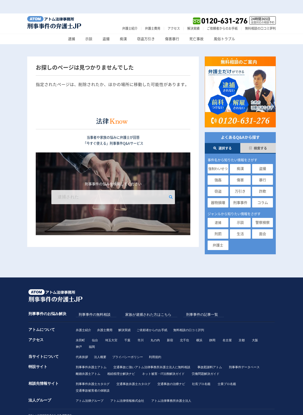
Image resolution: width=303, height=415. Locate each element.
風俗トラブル (224, 25)
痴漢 (123, 25)
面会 (262, 220)
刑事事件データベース (244, 354)
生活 (240, 220)
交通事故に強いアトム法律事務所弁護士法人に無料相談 (152, 354)
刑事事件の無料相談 (92, 301)
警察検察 (262, 209)
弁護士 (218, 231)
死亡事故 (196, 25)
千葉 (128, 326)
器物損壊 (218, 189)
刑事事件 (240, 189)
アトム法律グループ (89, 389)
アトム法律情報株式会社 (127, 389)
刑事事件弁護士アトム (91, 354)
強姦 (218, 166)
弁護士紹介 (130, 15)
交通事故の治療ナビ (171, 372)
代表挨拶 (82, 344)
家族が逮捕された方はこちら (137, 301)
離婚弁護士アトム (88, 361)
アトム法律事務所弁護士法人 (172, 389)
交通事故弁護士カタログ (134, 372)
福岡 (92, 333)
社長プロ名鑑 (201, 372)
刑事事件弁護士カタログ (93, 372)
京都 (243, 326)
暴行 (262, 166)
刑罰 (218, 220)
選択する (222, 134)
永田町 (80, 326)
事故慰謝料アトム (210, 354)
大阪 (256, 326)
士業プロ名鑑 (227, 372)
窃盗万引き (146, 25)
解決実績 (193, 15)
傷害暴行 (172, 25)
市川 (141, 326)
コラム (262, 189)
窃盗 (218, 178)
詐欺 (262, 178)
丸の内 (155, 326)
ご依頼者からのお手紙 (222, 15)
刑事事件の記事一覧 (182, 301)
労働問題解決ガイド (206, 361)
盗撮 (106, 25)
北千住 (185, 326)
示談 (88, 25)
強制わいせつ (217, 155)
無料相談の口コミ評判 (260, 15)
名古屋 (228, 326)
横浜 (200, 326)
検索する (258, 134)
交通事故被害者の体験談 (93, 378)
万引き (240, 178)
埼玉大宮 (111, 326)
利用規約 (155, 344)
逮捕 (71, 25)
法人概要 (100, 344)
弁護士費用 (152, 15)
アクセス (174, 15)
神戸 (79, 333)
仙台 (95, 326)
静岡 (213, 326)
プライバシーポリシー (127, 344)
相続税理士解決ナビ (121, 361)
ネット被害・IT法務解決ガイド (163, 361)
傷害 (240, 166)
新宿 (170, 326)
